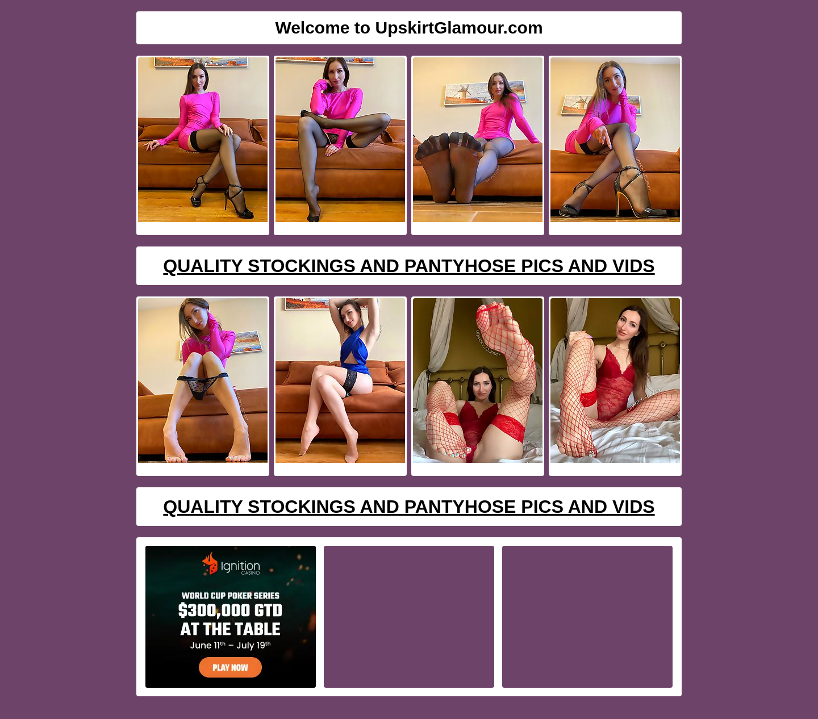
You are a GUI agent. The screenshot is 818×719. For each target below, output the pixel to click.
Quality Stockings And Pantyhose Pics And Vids (408, 266)
